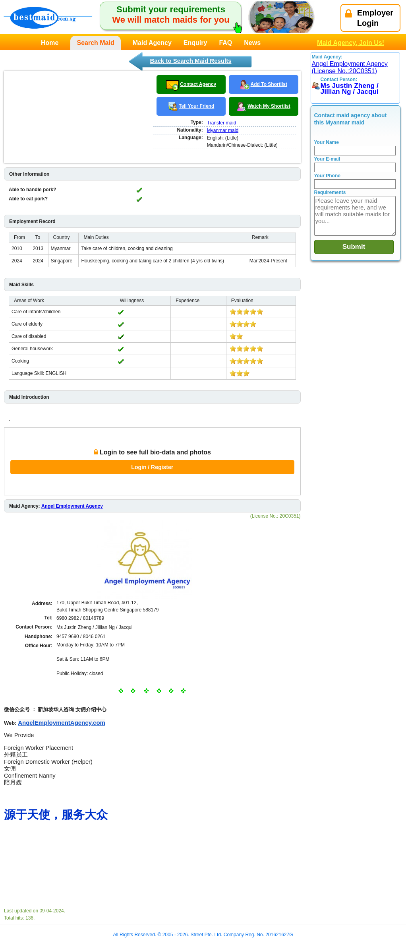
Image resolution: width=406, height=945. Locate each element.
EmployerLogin (369, 17)
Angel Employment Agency (72, 506)
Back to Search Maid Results (190, 60)
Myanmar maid (222, 130)
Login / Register (152, 467)
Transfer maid (221, 123)
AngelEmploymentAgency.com (61, 722)
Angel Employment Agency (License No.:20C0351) (350, 67)
